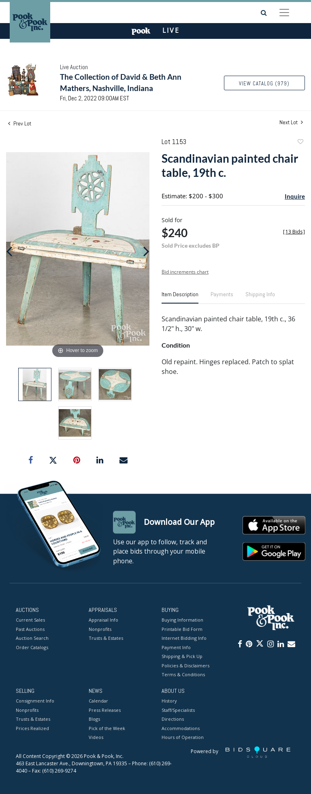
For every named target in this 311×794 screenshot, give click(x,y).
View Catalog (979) (264, 83)
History (169, 701)
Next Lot (291, 122)
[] (294, 231)
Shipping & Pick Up (182, 657)
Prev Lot (19, 123)
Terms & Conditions (183, 675)
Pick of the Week (107, 728)
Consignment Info (35, 701)
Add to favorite (300, 142)
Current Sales (30, 620)
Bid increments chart (185, 271)
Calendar (98, 701)
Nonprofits (100, 629)
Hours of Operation (183, 738)
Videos (96, 738)
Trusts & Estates (106, 638)
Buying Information (182, 620)
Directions (173, 719)
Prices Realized (32, 728)
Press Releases (105, 710)
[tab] (180, 297)
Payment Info (176, 647)
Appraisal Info (103, 620)
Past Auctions (30, 629)
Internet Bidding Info (184, 638)
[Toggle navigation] (284, 12)
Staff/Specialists (178, 710)
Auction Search (32, 638)
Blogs (94, 719)
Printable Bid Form (182, 629)
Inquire (295, 196)
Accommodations (181, 728)
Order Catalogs (32, 647)
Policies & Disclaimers (185, 665)
